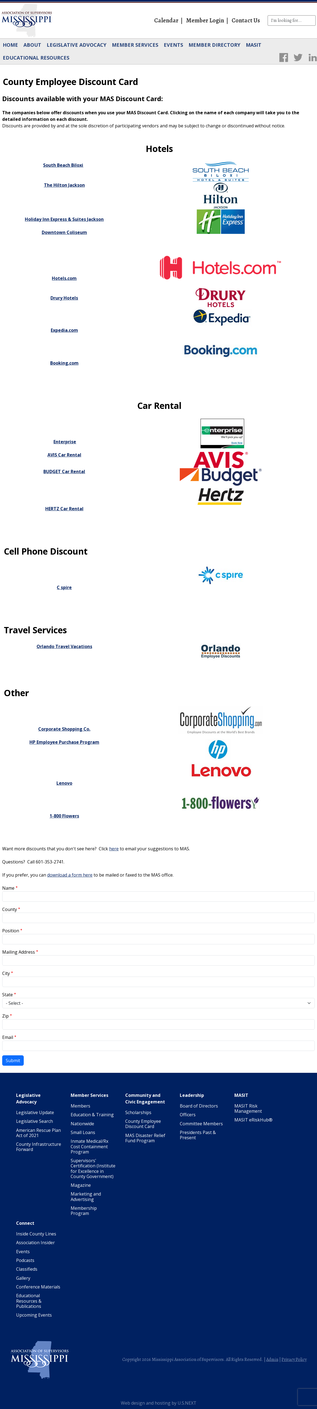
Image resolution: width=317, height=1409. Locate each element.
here (114, 849)
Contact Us (246, 20)
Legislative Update (35, 1112)
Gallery (23, 1278)
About (32, 45)
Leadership (192, 1095)
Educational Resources (36, 57)
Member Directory (214, 45)
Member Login (205, 20)
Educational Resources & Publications (28, 1301)
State (7, 995)
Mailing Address (18, 952)
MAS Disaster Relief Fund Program (145, 1138)
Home (10, 45)
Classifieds (26, 1269)
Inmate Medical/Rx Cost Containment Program (89, 1146)
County (9, 909)
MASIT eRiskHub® (253, 1120)
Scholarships (138, 1112)
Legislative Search (34, 1121)
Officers (188, 1115)
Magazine (81, 1185)
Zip (5, 1016)
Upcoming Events (34, 1315)
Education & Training (92, 1115)
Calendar (166, 20)
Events (173, 45)
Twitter (298, 57)
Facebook (283, 57)
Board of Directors (199, 1106)
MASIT (253, 45)
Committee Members (201, 1124)
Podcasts (25, 1260)
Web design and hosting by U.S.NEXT (158, 1403)
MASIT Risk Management (248, 1108)
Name (8, 888)
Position (10, 931)
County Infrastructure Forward (38, 1146)
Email (7, 1037)
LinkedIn (312, 57)
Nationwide (82, 1124)
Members (80, 1106)
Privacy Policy (294, 1360)
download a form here (69, 875)
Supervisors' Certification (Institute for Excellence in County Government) (93, 1168)
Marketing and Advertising (86, 1196)
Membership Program (84, 1210)
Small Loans (83, 1132)
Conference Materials (38, 1287)
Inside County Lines (36, 1234)
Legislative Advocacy (76, 45)
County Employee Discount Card (143, 1123)
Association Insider (35, 1243)
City (6, 973)
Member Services (135, 45)
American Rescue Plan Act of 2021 (38, 1132)
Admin (272, 1360)
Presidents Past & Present (198, 1135)
